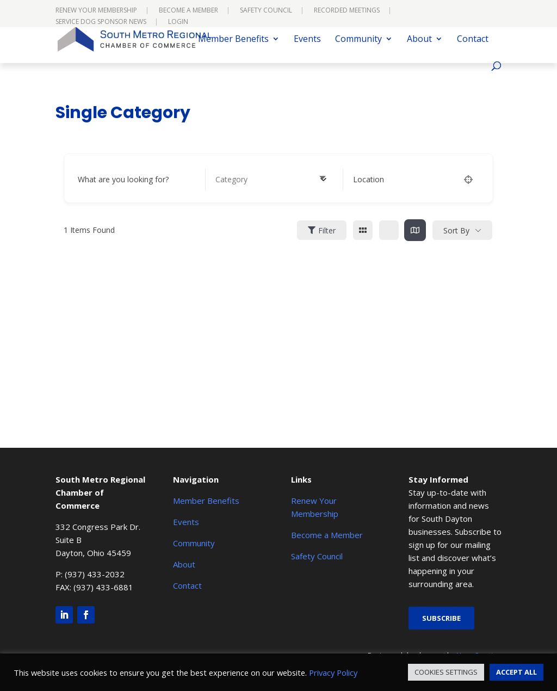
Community (358, 51)
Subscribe (441, 618)
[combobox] (270, 179)
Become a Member (188, 11)
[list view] (389, 230)
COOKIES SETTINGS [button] (446, 672)
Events (307, 51)
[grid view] (363, 230)
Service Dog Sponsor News (100, 22)
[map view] (415, 230)
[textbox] (231, 179)
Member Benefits (233, 51)
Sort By (456, 230)
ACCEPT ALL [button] (516, 672)
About (419, 51)
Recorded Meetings (347, 11)
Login (178, 22)
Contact (472, 51)
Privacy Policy (333, 672)
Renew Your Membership (96, 11)
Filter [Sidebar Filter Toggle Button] (322, 230)
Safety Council (266, 11)
